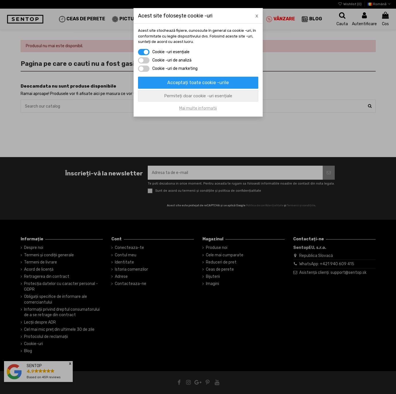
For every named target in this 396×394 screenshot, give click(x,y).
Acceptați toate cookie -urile (198, 82)
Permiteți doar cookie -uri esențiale (198, 95)
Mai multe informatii (198, 108)
